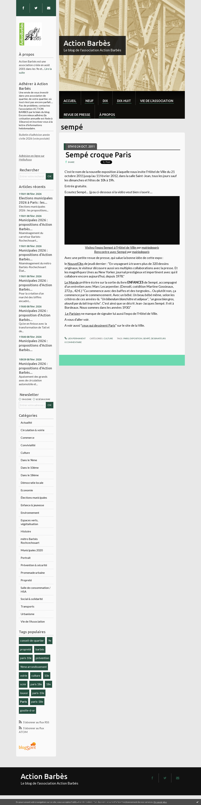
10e (46, 675)
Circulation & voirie (32, 430)
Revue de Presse (77, 114)
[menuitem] (70, 98)
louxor (24, 693)
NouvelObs (76, 264)
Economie (27, 490)
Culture (25, 452)
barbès (39, 649)
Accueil (70, 101)
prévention (42, 658)
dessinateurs (158, 338)
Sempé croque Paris (98, 155)
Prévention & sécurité (34, 565)
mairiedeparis (150, 247)
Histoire (26, 531)
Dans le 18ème (30, 475)
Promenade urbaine (33, 572)
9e (49, 640)
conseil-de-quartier (32, 640)
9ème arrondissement (33, 666)
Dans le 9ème (29, 460)
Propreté (26, 580)
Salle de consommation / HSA (35, 589)
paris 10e (25, 658)
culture (35, 675)
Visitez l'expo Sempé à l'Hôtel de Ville (110, 247)
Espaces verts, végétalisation (29, 522)
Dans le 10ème (30, 467)
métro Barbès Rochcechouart (30, 540)
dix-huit (124, 101)
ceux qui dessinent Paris (98, 325)
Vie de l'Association (33, 621)
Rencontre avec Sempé (110, 252)
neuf (90, 101)
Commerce (27, 437)
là (90, 192)
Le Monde (71, 282)
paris (126, 338)
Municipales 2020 (32, 550)
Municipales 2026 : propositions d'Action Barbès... (35, 224)
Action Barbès (87, 43)
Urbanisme (27, 614)
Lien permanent (75, 338)
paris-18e (37, 701)
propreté (25, 649)
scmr (23, 684)
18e (48, 684)
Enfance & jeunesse (32, 505)
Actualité (26, 422)
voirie (23, 675)
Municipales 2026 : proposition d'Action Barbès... (34, 315)
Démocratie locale (32, 482)
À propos (107, 114)
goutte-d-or (27, 710)
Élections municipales (34, 497)
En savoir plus (160, 802)
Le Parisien (72, 313)
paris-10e (38, 693)
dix (105, 101)
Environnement (30, 512)
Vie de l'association (156, 101)
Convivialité (28, 445)
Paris (23, 701)
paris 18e (36, 684)
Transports (27, 606)
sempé (146, 338)
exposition (136, 338)
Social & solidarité (32, 598)
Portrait (26, 557)
